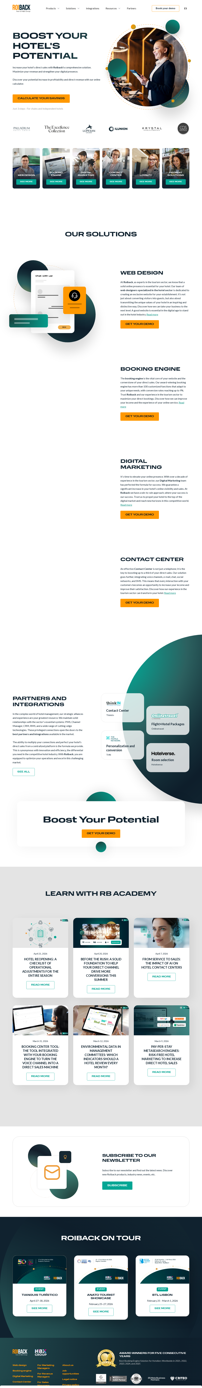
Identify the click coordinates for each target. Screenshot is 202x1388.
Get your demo (139, 324)
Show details (165, 1381)
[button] (53, 8)
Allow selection (175, 1357)
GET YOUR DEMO (101, 833)
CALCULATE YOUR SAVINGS (41, 98)
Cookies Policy (60, 1365)
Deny (176, 1367)
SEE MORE (26, 182)
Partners (131, 8)
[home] (21, 8)
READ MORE (40, 985)
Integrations (92, 8)
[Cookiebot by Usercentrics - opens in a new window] (20, 1381)
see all (23, 772)
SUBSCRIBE (117, 1185)
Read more (152, 314)
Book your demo (165, 8)
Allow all (176, 1346)
